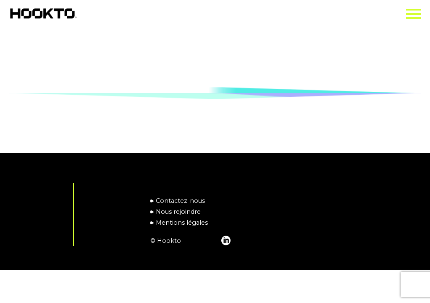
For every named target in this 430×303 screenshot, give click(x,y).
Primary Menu (413, 14)
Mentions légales (182, 222)
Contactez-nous (180, 201)
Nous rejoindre (178, 211)
